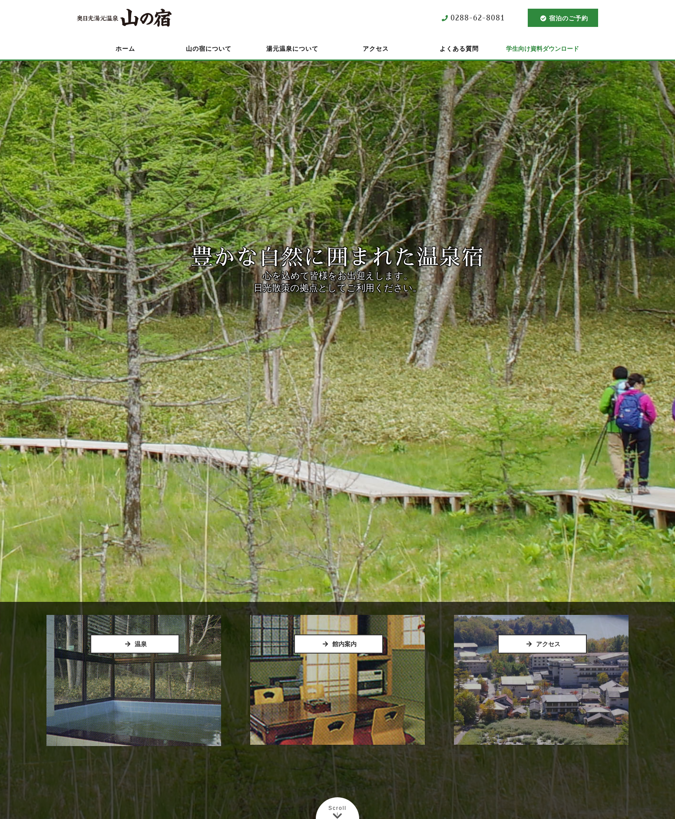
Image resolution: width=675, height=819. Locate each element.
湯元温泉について (292, 48)
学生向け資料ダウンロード (542, 48)
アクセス (376, 48)
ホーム (125, 48)
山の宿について (209, 48)
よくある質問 (459, 48)
